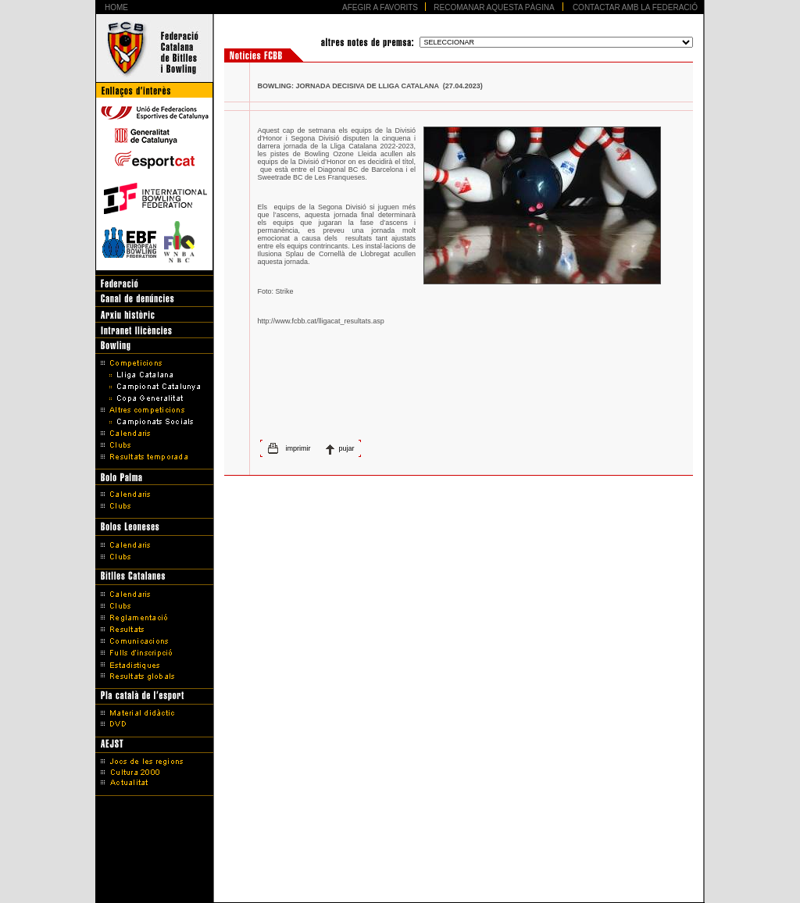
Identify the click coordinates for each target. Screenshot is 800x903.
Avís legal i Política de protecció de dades (400, 866)
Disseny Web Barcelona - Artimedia (400, 887)
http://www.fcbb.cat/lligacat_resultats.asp (321, 321)
